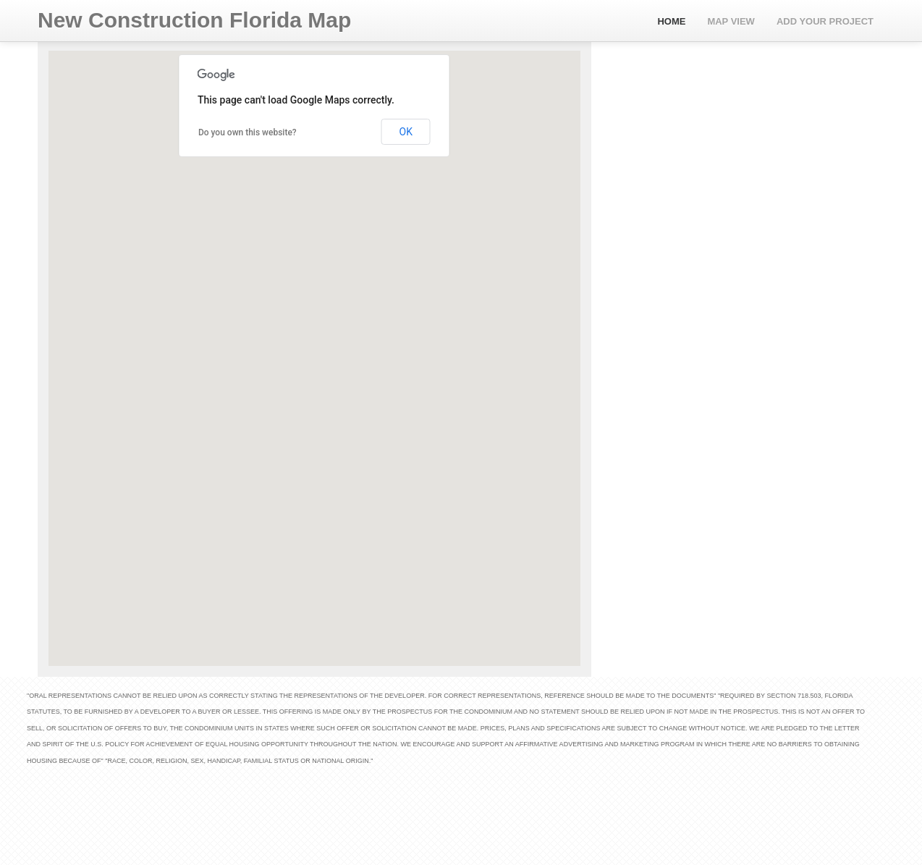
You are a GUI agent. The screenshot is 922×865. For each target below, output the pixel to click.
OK (406, 132)
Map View (731, 21)
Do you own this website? (247, 132)
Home (671, 21)
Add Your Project (825, 21)
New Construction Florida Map (194, 20)
